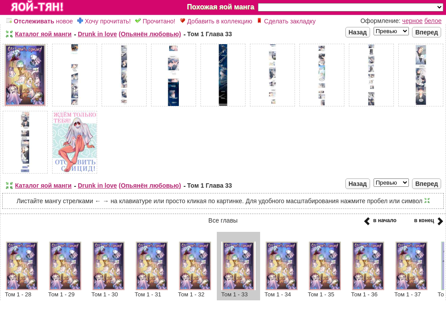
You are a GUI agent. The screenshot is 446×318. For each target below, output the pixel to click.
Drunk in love (97, 34)
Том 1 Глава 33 (209, 34)
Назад (357, 32)
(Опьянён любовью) (150, 34)
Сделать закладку (286, 21)
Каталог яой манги (43, 34)
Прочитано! (155, 21)
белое (433, 20)
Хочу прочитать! (104, 21)
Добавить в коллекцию (216, 21)
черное (412, 20)
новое (39, 21)
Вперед (426, 32)
